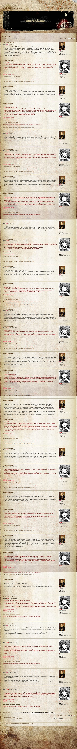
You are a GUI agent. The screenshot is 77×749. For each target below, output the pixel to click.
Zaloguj (12, 28)
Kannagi (7, 62)
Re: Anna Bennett (8, 42)
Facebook (18, 76)
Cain (4, 81)
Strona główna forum (38, 21)
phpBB (19, 739)
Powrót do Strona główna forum (9, 717)
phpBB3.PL (28, 729)
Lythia (19, 81)
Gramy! (17, 32)
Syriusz (10, 81)
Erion (33, 81)
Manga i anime (12, 76)
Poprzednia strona (6, 712)
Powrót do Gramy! (19, 718)
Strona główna (3, 1)
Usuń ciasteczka (59, 726)
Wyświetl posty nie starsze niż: (29, 712)
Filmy (4, 76)
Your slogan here (26, 739)
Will (13, 81)
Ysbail (26, 81)
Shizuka (29, 81)
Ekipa (4, 729)
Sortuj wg (44, 712)
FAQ (14, 1)
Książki (7, 76)
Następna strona (71, 712)
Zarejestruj (8, 28)
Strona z (64, 38)
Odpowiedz (6, 39)
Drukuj (74, 34)
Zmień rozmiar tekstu (8, 1)
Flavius (7, 81)
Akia (7, 44)
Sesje (14, 32)
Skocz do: (55, 718)
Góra (73, 82)
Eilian (16, 81)
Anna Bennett (6, 36)
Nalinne (22, 81)
